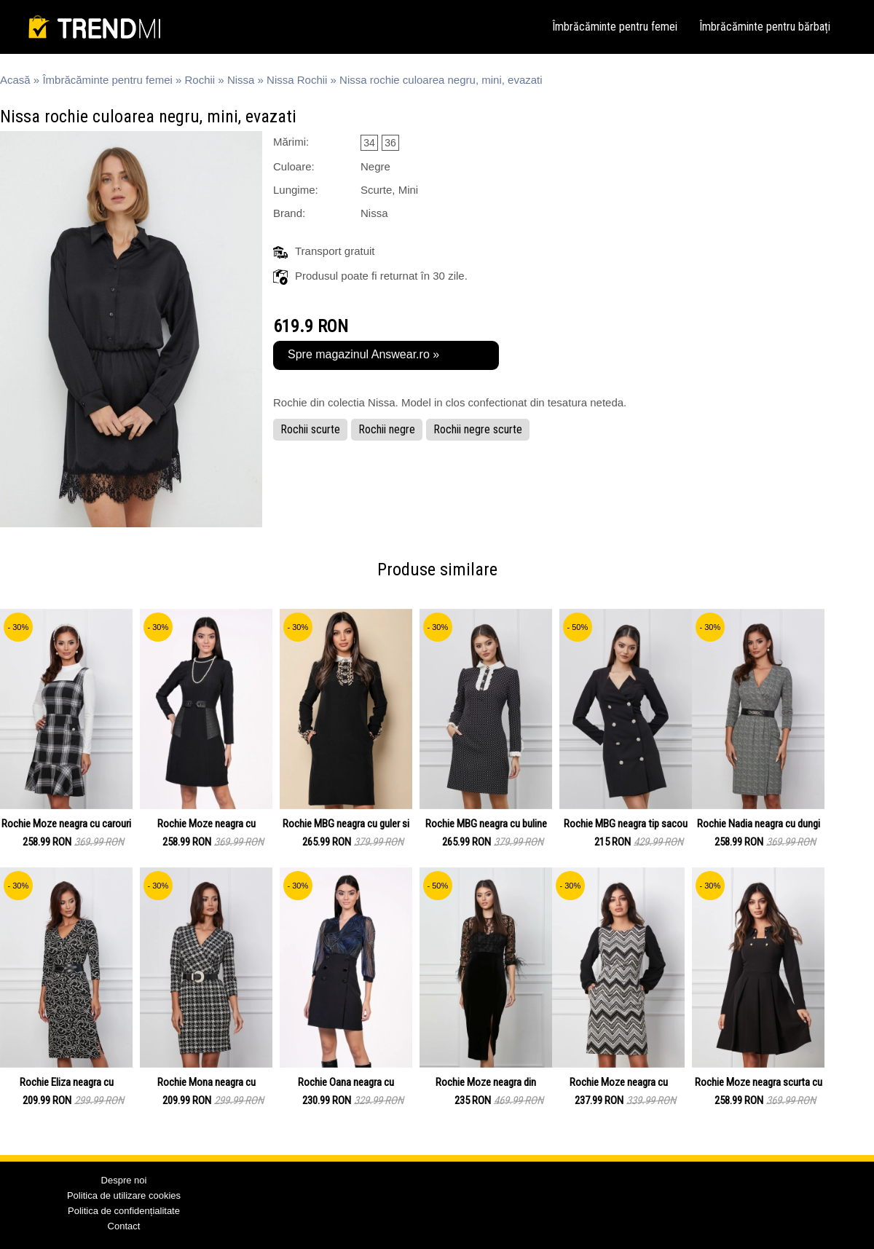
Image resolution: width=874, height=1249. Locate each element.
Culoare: (294, 166)
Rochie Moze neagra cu (206, 823)
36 (390, 143)
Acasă (15, 80)
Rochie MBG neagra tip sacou (626, 823)
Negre (375, 166)
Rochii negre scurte (477, 429)
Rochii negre (386, 429)
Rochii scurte (310, 429)
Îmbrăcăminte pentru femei (614, 27)
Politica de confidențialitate (124, 1210)
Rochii (200, 80)
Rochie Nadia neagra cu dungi (758, 823)
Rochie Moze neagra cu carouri (66, 823)
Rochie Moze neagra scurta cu (758, 1082)
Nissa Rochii (297, 80)
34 (369, 143)
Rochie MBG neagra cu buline (486, 823)
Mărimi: (291, 141)
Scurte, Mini (389, 190)
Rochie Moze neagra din (486, 1082)
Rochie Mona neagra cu (206, 1082)
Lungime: (295, 190)
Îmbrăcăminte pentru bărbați (764, 27)
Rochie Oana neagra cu (346, 1082)
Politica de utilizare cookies (124, 1195)
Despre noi (124, 1180)
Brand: (289, 213)
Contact (124, 1226)
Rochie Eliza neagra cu (67, 1082)
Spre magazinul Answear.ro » (363, 354)
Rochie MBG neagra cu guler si (346, 823)
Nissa (241, 80)
